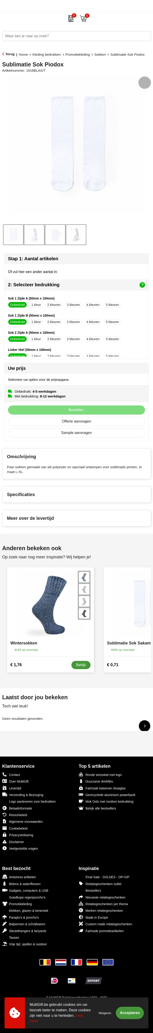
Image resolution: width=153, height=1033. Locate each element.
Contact (11, 775)
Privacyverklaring (18, 835)
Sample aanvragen (76, 433)
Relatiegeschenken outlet (100, 883)
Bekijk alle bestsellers (97, 808)
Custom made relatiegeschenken (105, 924)
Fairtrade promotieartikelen (101, 930)
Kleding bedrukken (46, 54)
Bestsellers (90, 890)
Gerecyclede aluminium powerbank (107, 794)
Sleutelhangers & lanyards (24, 930)
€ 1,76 (16, 664)
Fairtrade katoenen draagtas (102, 788)
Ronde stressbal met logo (100, 774)
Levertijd (11, 788)
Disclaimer (13, 841)
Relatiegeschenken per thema (103, 904)
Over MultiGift (15, 781)
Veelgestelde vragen (20, 848)
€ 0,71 (112, 664)
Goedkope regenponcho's (24, 897)
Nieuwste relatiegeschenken (102, 897)
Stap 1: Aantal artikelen (33, 258)
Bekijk (81, 665)
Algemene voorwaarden (22, 821)
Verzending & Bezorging (22, 794)
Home (23, 54)
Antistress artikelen (19, 877)
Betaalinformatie (17, 808)
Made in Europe (93, 917)
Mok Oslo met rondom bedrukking (106, 801)
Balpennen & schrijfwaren (23, 924)
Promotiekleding (77, 54)
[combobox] (71, 36)
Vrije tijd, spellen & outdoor (24, 944)
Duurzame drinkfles (96, 781)
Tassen (10, 937)
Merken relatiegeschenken (101, 910)
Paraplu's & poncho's (20, 917)
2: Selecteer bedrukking (76, 285)
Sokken (100, 54)
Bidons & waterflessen (21, 883)
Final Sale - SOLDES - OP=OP (104, 877)
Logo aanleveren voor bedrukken (29, 801)
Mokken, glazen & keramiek (25, 910)
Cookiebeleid (15, 828)
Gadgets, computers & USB (25, 890)
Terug (10, 54)
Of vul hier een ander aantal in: (33, 272)
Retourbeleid (14, 814)
